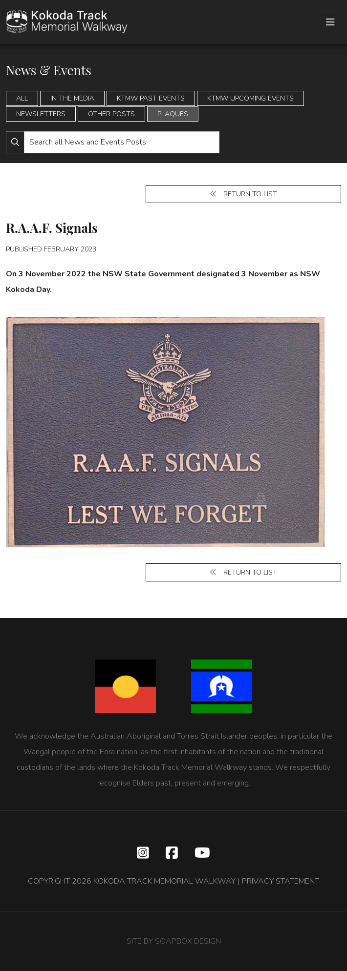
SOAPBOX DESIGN (188, 941)
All (22, 98)
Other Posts (111, 114)
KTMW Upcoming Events (250, 98)
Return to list (243, 194)
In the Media (72, 98)
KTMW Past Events (151, 98)
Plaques (172, 114)
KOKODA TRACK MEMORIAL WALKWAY (164, 881)
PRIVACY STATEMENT (280, 881)
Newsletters (40, 114)
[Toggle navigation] (330, 22)
